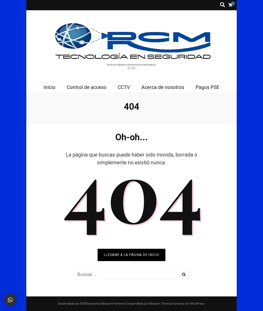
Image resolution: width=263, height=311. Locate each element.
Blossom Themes (160, 303)
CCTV (124, 87)
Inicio (49, 87)
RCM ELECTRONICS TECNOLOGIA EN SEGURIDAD (131, 65)
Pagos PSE (207, 87)
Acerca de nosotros (162, 87)
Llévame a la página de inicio (131, 255)
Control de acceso (86, 87)
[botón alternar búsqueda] (222, 5)
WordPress (197, 303)
